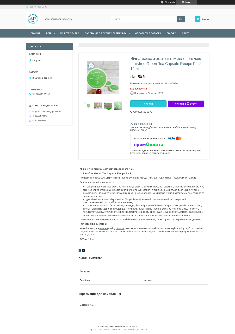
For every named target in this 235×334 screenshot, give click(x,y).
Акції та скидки (69, 33)
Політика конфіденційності (135, 329)
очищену (104, 228)
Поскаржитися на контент (109, 329)
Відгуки (171, 33)
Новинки (34, 33)
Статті (186, 33)
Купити (148, 103)
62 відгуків (170, 2)
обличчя (120, 228)
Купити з (186, 103)
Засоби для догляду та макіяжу (105, 33)
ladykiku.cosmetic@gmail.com (47, 111)
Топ (48, 33)
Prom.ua (133, 327)
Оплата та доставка (148, 33)
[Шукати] (181, 19)
